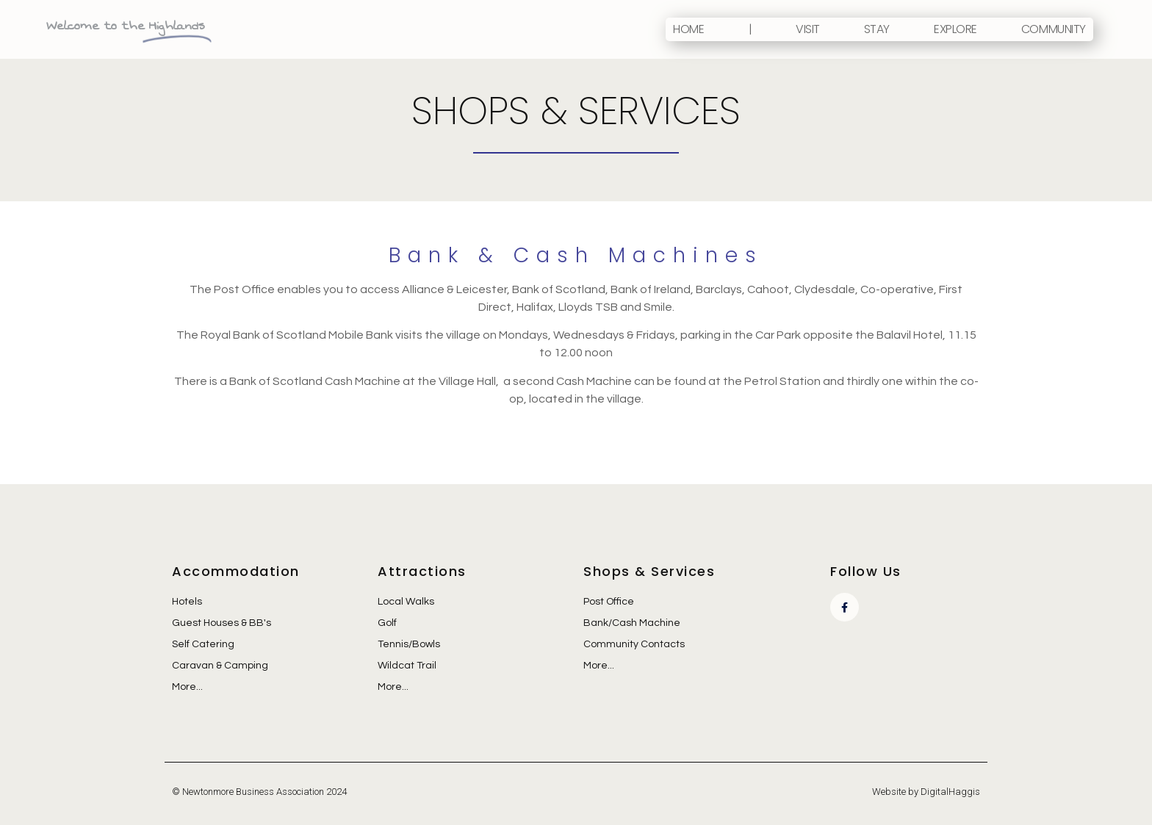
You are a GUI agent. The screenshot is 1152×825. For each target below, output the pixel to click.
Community (1053, 29)
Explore (955, 29)
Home (688, 29)
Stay (877, 29)
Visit (808, 29)
